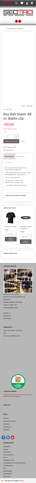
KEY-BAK (9, 109)
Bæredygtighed (7, 471)
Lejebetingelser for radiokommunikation (14, 463)
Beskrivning (9, 156)
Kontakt (5, 449)
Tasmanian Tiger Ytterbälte (25, 227)
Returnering (6, 476)
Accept (21, 480)
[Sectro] (18, 12)
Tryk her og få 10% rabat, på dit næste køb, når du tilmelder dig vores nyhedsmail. (17, 395)
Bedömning (21, 156)
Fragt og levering (8, 454)
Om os (5, 457)
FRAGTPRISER (7, 473)
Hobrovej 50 (6, 315)
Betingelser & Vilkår (8, 460)
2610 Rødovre (7, 318)
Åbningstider (6, 446)
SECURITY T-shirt (10, 227)
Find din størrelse (8, 465)
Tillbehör (8, 162)
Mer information (8, 150)
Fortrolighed (6, 452)
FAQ (4, 468)
